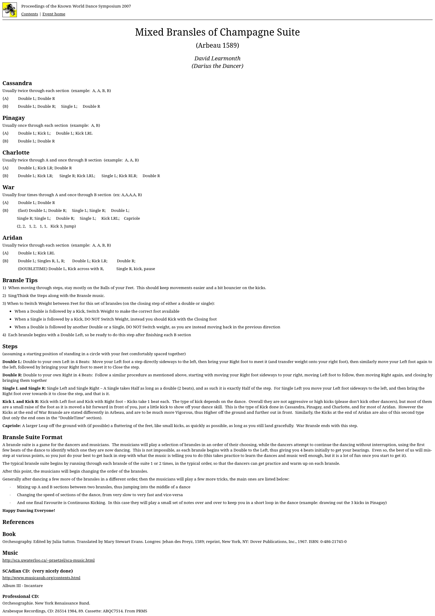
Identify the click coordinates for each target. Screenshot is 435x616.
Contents (29, 14)
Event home (53, 14)
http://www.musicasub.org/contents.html (41, 577)
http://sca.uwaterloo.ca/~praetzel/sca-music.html (48, 560)
